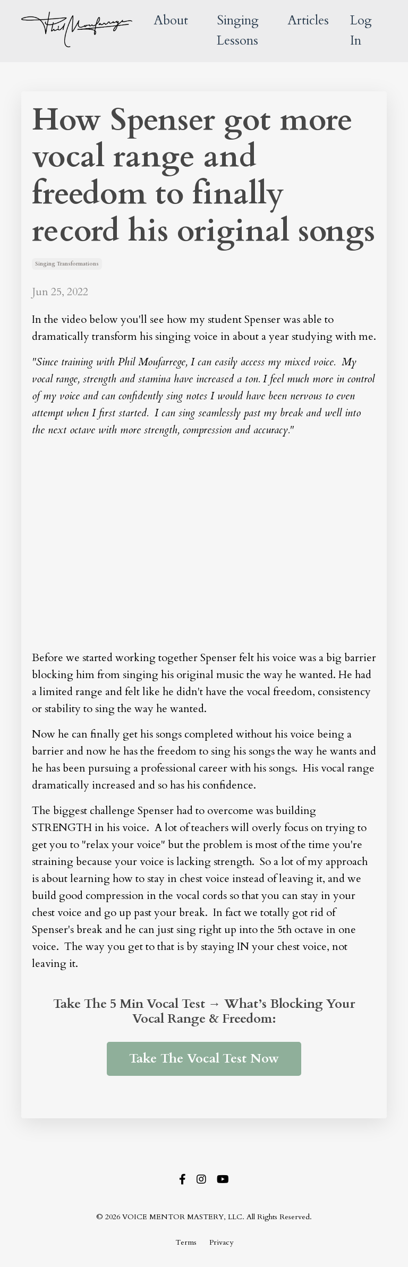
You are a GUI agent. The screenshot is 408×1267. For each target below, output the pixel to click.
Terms (186, 1242)
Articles (308, 20)
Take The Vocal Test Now (204, 1058)
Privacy (221, 1242)
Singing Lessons (238, 30)
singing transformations (67, 264)
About (171, 20)
